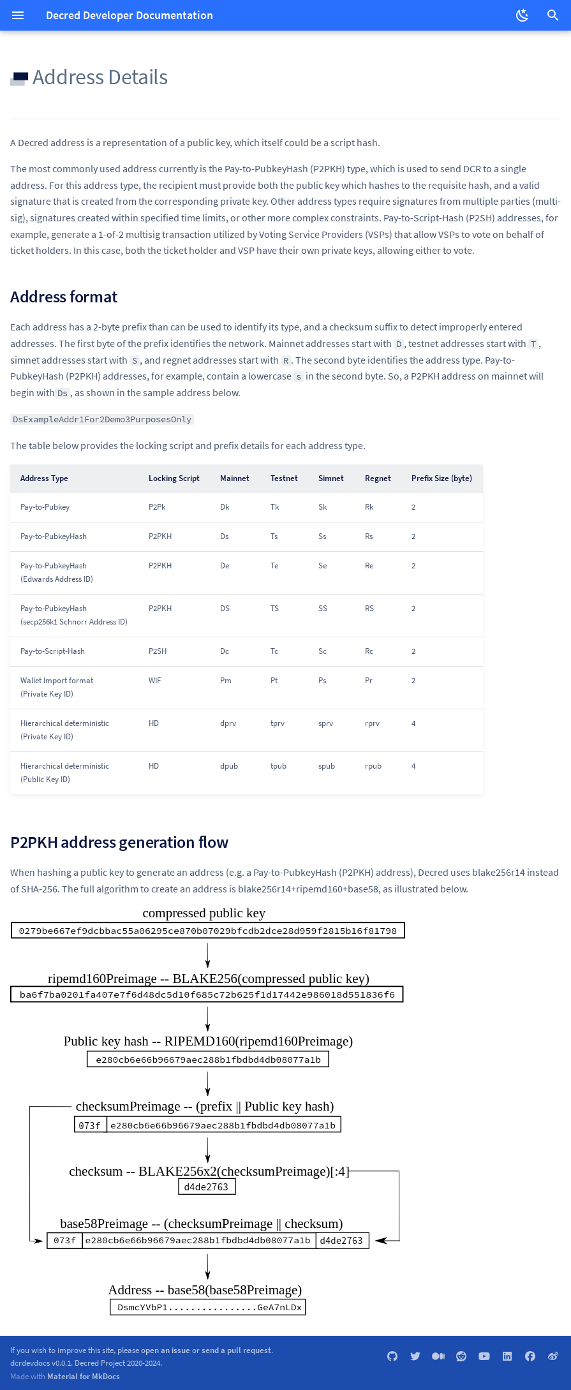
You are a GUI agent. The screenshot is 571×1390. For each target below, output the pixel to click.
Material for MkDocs (83, 1376)
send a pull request (236, 1350)
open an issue (165, 1350)
